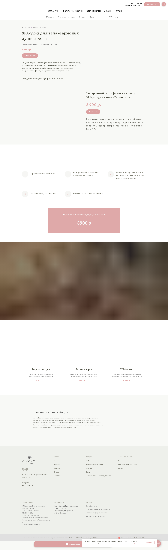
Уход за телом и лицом (94, 464)
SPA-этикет (58, 468)
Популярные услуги (73, 11)
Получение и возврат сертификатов (98, 509)
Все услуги (53, 11)
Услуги (89, 457)
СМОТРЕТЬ (41, 381)
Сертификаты (94, 11)
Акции (120, 468)
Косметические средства (127, 464)
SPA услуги (26, 27)
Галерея (57, 476)
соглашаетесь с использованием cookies (121, 544)
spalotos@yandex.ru (60, 513)
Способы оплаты (91, 506)
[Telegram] (26, 469)
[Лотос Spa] (23, 469)
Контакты (57, 464)
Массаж (89, 468)
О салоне (57, 461)
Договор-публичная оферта (95, 516)
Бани (88, 472)
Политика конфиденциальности (96, 513)
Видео (56, 472)
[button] (152, 4)
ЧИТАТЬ (126, 381)
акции (107, 11)
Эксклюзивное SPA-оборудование (98, 476)
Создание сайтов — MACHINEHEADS (133, 538)
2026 (30, 474)
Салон (119, 11)
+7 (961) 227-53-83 (135, 3)
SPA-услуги (90, 461)
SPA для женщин (39, 27)
